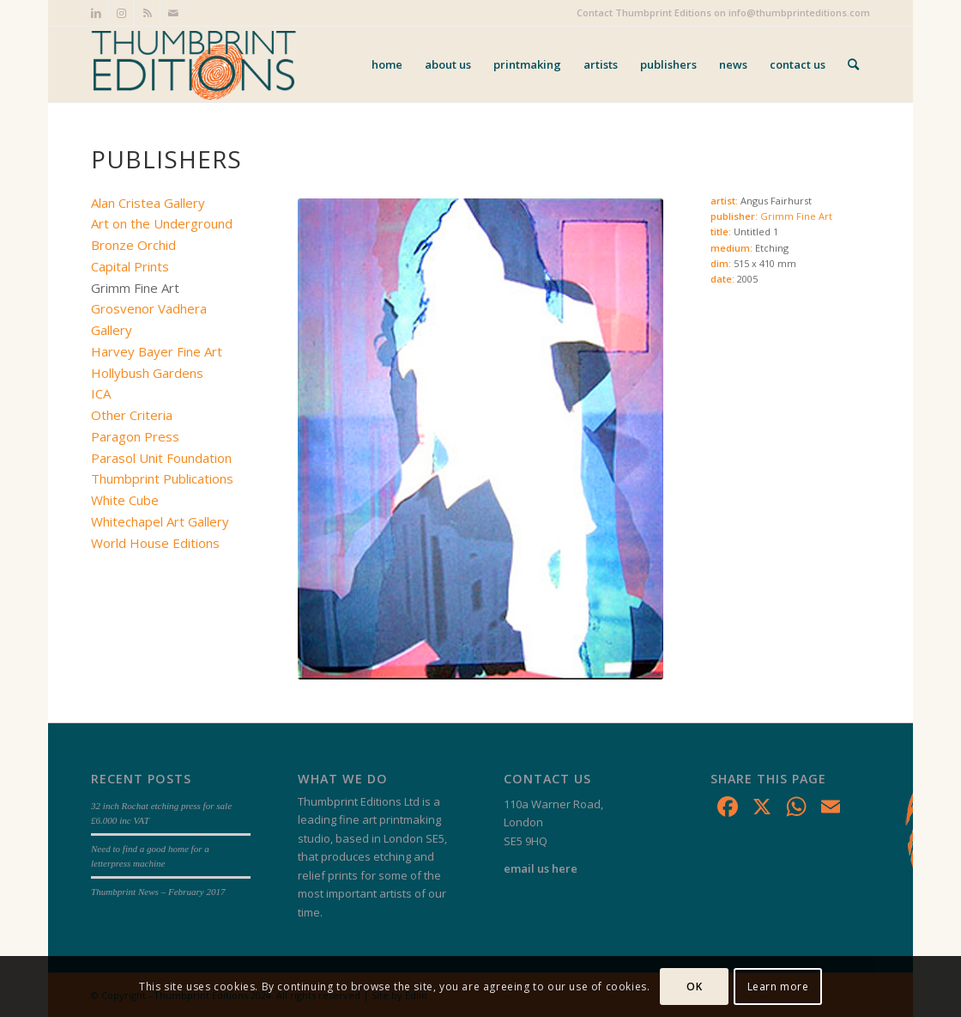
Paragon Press (135, 436)
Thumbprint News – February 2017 (158, 891)
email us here (540, 868)
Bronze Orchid (133, 244)
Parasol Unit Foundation (161, 457)
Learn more (778, 986)
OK (694, 986)
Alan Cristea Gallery (148, 202)
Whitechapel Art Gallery (160, 521)
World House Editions (155, 542)
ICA (101, 393)
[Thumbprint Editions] (193, 64)
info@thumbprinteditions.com (799, 12)
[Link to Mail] (173, 13)
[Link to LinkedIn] (95, 13)
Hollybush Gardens (147, 372)
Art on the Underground (162, 223)
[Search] (853, 64)
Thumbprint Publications (162, 478)
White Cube (125, 499)
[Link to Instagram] (121, 13)
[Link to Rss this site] (147, 13)
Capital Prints (130, 266)
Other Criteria (131, 414)
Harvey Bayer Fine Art (156, 351)
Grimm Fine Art (796, 216)
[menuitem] (387, 64)
